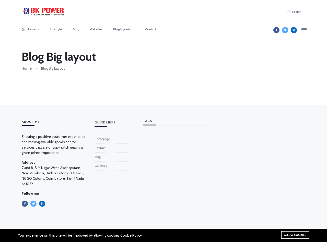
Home (29, 29)
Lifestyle (56, 29)
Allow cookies (295, 235)
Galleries (96, 29)
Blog (76, 29)
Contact (150, 29)
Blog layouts (121, 29)
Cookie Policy (131, 235)
